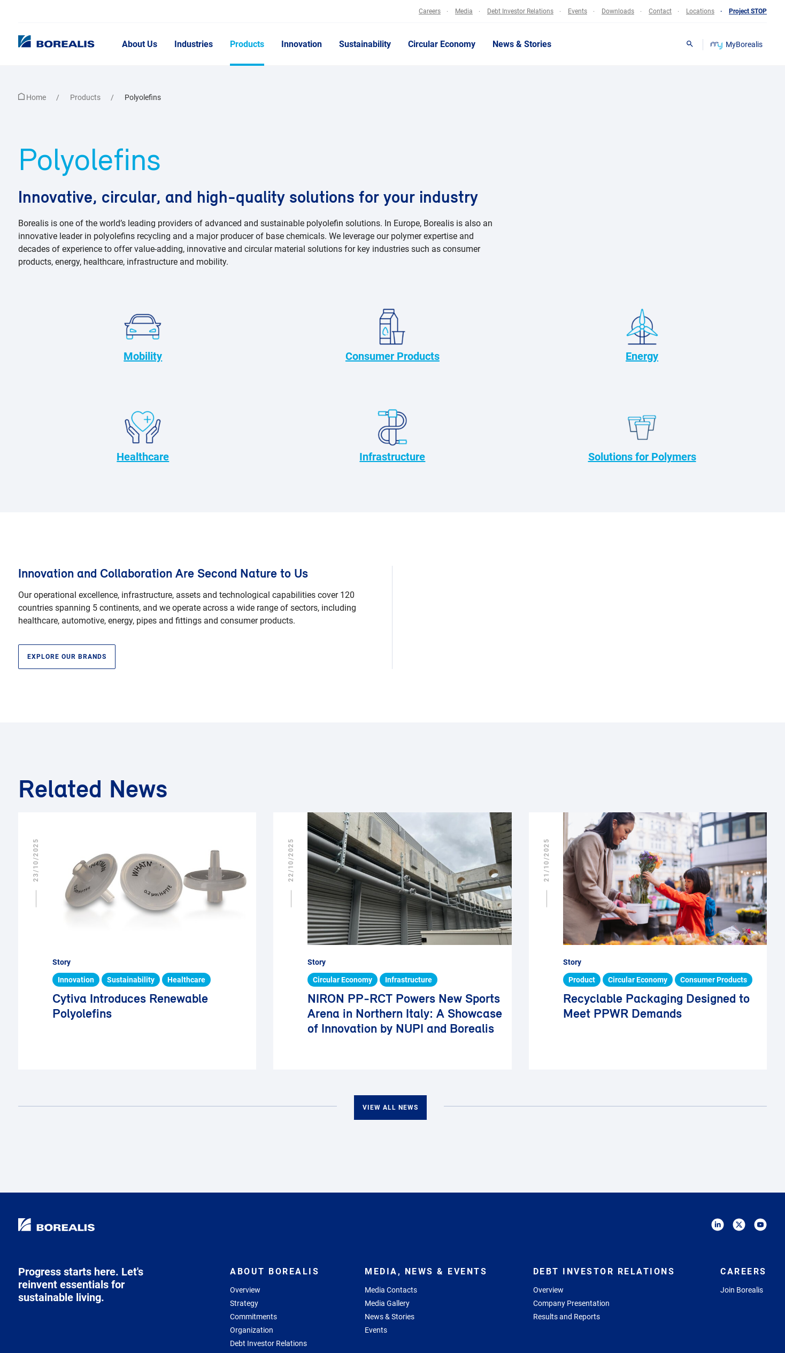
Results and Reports (566, 1316)
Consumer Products (392, 334)
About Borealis (274, 1271)
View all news (390, 1107)
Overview (245, 1290)
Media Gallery (387, 1303)
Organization (251, 1330)
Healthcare (143, 434)
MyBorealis (737, 44)
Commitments (253, 1316)
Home (33, 97)
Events (376, 1330)
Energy (642, 334)
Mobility (142, 334)
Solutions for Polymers (642, 434)
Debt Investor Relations (268, 1343)
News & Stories (389, 1316)
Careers (743, 1271)
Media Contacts (391, 1290)
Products (86, 97)
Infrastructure (392, 434)
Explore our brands (66, 656)
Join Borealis (741, 1290)
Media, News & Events (426, 1271)
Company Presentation (571, 1303)
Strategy (244, 1303)
